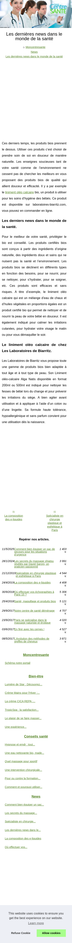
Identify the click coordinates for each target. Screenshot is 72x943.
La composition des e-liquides (13, 517)
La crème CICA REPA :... (20, 701)
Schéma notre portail (17, 662)
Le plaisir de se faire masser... (23, 718)
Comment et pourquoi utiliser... (23, 787)
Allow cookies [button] (51, 933)
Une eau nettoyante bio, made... (24, 752)
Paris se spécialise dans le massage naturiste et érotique (32, 621)
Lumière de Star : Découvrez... (23, 684)
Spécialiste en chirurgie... (20, 821)
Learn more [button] (36, 923)
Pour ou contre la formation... (23, 778)
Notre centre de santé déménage (34, 610)
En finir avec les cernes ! (29, 629)
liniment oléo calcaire (19, 192)
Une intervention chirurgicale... (23, 769)
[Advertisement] (36, 97)
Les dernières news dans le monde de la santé (34, 56)
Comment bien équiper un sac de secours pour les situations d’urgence (34, 552)
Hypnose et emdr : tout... (20, 744)
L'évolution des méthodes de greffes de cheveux (31, 640)
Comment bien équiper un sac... (24, 804)
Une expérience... (15, 726)
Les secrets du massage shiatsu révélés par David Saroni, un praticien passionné (34, 564)
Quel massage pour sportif (21, 761)
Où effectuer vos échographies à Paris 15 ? (34, 593)
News (34, 51)
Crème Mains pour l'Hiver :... (22, 692)
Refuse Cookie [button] (20, 933)
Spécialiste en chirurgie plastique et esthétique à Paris (54, 523)
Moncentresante (35, 47)
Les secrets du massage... (21, 813)
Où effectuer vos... (16, 847)
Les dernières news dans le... (23, 830)
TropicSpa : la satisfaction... (22, 709)
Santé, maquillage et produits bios (35, 601)
